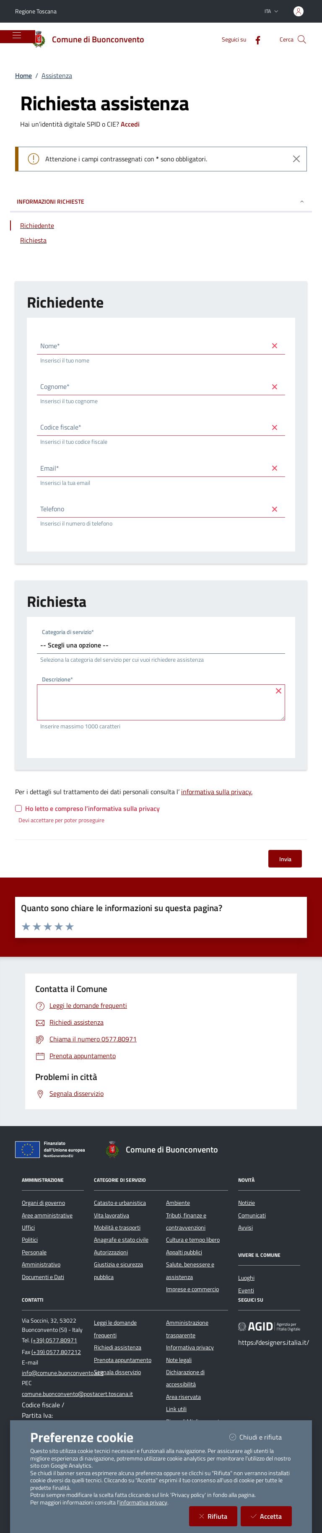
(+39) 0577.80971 (54, 1340)
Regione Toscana (36, 11)
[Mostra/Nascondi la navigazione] (17, 35)
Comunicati (252, 1215)
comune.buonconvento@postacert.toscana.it (77, 1393)
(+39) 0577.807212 (56, 1352)
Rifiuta (218, 1516)
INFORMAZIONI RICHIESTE (161, 201)
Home (23, 75)
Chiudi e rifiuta (260, 1437)
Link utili (176, 1409)
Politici (30, 1239)
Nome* (50, 346)
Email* (49, 468)
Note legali (179, 1360)
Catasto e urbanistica (120, 1202)
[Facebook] (254, 39)
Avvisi (245, 1227)
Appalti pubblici (184, 1252)
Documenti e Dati (43, 1277)
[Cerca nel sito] (302, 39)
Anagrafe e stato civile (121, 1239)
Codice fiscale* (60, 427)
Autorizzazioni (111, 1252)
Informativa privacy (190, 1347)
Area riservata (183, 1396)
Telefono (52, 509)
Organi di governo (43, 1202)
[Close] (296, 159)
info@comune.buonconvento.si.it (63, 1373)
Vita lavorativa (111, 1215)
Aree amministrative (47, 1215)
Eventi (246, 1290)
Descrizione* (57, 680)
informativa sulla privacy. (216, 792)
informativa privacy (143, 1502)
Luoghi (246, 1277)
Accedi (130, 124)
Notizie (246, 1202)
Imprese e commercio (192, 1289)
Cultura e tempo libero (193, 1239)
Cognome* (55, 386)
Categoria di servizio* (68, 633)
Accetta (271, 1516)
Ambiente (178, 1202)
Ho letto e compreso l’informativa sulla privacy (92, 808)
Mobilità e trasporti (117, 1227)
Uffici (28, 1227)
